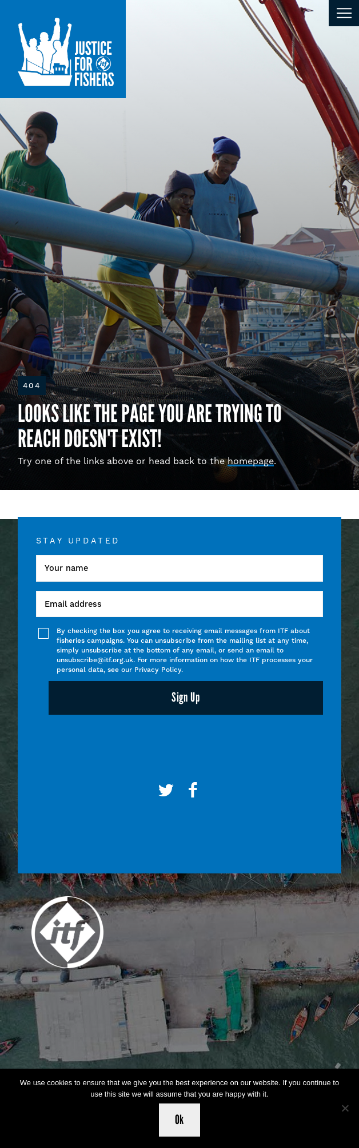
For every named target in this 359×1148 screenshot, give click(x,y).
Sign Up (185, 697)
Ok (179, 1119)
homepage (251, 461)
